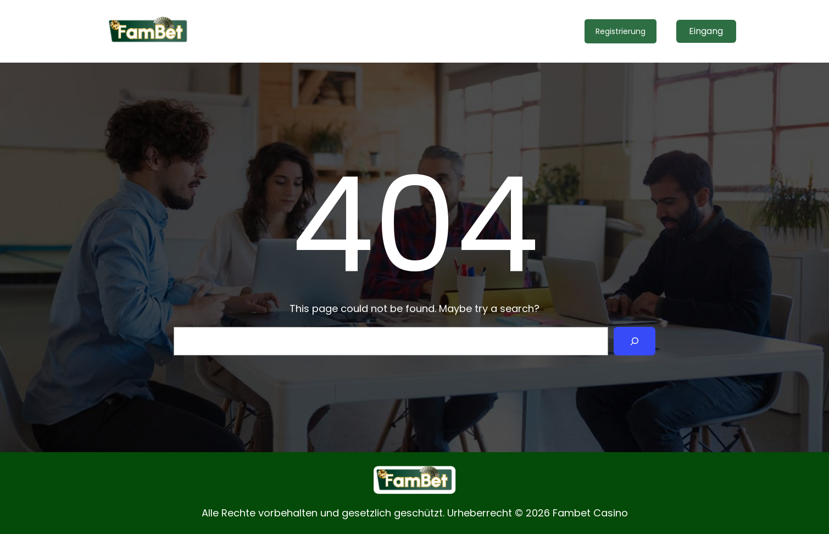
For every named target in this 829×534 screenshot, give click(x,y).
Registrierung (621, 31)
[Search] (634, 341)
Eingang (706, 31)
